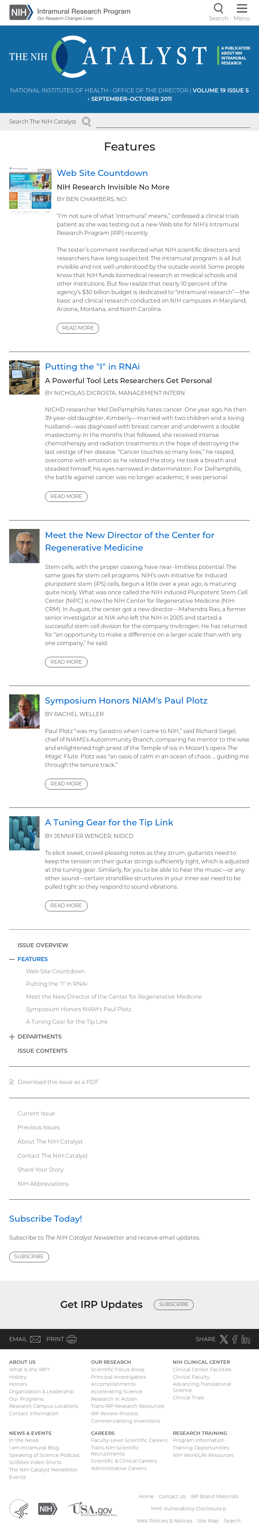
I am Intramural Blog (34, 1448)
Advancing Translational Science (202, 1387)
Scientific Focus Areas (117, 1370)
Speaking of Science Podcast (44, 1455)
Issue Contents (42, 1050)
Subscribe (29, 1256)
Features (33, 959)
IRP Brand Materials (214, 1496)
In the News (24, 1440)
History (18, 1377)
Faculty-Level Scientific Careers (129, 1440)
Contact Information (34, 1414)
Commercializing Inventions (125, 1421)
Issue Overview (43, 945)
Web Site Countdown (102, 173)
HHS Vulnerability (188, 1509)
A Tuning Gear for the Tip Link (109, 822)
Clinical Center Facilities (202, 1370)
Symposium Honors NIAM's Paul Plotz (126, 700)
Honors (18, 1384)
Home (146, 1496)
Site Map (208, 1521)
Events (17, 1477)
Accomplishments (113, 1384)
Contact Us (172, 1496)
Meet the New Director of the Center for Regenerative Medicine (114, 996)
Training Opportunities (201, 1448)
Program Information (199, 1440)
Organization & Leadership (41, 1392)
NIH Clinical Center (201, 1362)
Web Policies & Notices (164, 1521)
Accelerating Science (116, 1392)
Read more (78, 328)
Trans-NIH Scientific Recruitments (115, 1451)
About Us (22, 1362)
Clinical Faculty (191, 1377)
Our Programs (26, 1399)
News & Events (30, 1433)
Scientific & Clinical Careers (124, 1461)
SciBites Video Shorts (35, 1462)
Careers (103, 1433)
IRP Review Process (114, 1414)
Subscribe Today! (45, 1219)
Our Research (111, 1362)
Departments (40, 1036)
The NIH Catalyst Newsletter (43, 1470)
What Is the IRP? (29, 1370)
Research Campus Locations (43, 1406)
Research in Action (114, 1399)
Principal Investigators (118, 1377)
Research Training (200, 1433)
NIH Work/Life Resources (203, 1455)
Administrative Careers (119, 1468)
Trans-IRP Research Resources (127, 1406)
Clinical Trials (188, 1398)
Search (232, 1521)
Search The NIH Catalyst (42, 121)
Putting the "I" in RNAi (92, 366)
